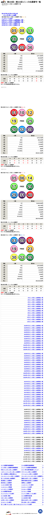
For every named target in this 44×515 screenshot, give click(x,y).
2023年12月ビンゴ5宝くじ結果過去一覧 (33, 349)
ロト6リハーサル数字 (26, 487)
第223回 (4, 13)
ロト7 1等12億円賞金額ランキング (29, 469)
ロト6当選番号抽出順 (6, 491)
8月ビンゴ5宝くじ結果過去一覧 (35, 313)
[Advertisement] (22, 9)
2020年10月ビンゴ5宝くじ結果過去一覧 (33, 429)
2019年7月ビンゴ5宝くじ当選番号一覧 (11, 25)
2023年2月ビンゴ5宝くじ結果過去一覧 (33, 328)
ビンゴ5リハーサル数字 (7, 18)
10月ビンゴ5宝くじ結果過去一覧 (35, 317)
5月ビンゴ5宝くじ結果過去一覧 (35, 306)
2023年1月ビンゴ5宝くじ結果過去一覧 (33, 325)
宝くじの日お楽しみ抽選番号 (8, 478)
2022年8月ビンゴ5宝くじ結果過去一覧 (33, 368)
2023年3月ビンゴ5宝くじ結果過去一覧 (33, 330)
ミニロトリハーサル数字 (27, 485)
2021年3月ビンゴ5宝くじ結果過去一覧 (33, 386)
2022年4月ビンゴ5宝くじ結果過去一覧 (33, 360)
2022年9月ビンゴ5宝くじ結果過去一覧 (33, 371)
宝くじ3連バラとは (5, 504)
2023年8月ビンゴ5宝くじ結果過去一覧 (33, 341)
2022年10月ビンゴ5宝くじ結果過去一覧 (33, 373)
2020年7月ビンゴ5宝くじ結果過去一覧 (33, 422)
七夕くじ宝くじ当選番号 (7, 498)
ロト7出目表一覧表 (5, 495)
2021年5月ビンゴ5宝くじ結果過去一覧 (33, 390)
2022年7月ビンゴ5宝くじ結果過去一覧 (33, 366)
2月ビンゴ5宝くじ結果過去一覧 (35, 300)
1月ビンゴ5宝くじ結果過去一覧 (35, 297)
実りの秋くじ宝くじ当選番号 (28, 502)
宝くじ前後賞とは (5, 474)
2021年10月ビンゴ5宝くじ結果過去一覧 (33, 401)
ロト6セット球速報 (26, 489)
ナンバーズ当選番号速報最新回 (29, 467)
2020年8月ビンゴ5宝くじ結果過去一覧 (33, 424)
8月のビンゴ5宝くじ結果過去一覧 (12, 22)
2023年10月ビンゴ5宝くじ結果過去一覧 (33, 345)
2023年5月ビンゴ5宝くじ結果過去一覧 (33, 334)
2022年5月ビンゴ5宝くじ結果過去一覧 (33, 362)
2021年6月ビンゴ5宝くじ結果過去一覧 (33, 392)
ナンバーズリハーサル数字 (7, 493)
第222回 (8, 13)
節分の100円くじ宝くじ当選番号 (29, 500)
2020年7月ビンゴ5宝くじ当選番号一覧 (11, 23)
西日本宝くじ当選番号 (6, 482)
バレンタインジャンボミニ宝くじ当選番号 (31, 476)
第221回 (12, 13)
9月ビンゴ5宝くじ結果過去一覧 (35, 315)
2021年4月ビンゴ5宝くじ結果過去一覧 (33, 388)
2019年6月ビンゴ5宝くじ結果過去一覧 (33, 448)
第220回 (16, 13)
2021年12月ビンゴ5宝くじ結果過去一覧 (33, 405)
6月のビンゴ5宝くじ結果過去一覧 (12, 20)
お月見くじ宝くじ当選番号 (7, 500)
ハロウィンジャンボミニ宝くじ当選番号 (11, 472)
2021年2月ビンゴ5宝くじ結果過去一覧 (33, 383)
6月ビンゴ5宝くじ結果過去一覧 (35, 308)
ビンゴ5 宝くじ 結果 (9, 15)
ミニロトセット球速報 (6, 487)
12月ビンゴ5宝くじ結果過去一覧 (35, 321)
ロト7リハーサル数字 (26, 504)
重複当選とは (13, 474)
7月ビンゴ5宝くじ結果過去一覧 (35, 310)
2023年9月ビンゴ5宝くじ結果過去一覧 (33, 343)
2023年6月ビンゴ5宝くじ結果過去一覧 (33, 336)
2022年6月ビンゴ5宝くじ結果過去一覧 (33, 364)
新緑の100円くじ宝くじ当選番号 (29, 478)
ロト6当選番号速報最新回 (27, 465)
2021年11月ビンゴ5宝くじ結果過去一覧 (33, 403)
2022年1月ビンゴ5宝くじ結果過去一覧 (33, 353)
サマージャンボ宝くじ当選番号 (29, 472)
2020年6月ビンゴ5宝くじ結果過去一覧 (33, 420)
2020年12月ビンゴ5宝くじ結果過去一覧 (33, 433)
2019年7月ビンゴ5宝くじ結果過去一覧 (33, 450)
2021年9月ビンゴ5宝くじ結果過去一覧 (33, 399)
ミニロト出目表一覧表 (6, 485)
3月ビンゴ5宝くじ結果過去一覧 (35, 302)
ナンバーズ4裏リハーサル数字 (28, 493)
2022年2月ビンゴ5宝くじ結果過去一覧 (33, 355)
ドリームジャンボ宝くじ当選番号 (29, 474)
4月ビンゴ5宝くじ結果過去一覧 (35, 304)
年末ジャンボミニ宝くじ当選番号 (9, 469)
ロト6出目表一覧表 (26, 498)
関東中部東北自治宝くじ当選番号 (29, 480)
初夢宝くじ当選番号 (26, 482)
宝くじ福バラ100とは (16, 504)
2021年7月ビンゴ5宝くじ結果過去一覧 (33, 394)
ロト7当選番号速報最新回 (7, 465)
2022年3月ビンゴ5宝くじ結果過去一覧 (33, 358)
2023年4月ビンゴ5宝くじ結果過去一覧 (33, 332)
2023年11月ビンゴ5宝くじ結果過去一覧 (33, 347)
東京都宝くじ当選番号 (6, 480)
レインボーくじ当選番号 (7, 489)
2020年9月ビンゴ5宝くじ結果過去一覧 (33, 427)
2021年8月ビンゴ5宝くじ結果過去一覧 (33, 396)
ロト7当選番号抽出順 (26, 495)
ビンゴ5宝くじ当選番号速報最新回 (9, 467)
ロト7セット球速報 (26, 491)
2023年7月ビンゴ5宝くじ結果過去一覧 (33, 338)
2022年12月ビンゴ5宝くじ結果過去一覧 (33, 377)
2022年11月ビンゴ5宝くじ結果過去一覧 (33, 375)
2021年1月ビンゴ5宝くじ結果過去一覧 (33, 381)
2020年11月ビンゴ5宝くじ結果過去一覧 (33, 431)
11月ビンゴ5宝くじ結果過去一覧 (35, 319)
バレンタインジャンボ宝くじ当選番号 (10, 476)
